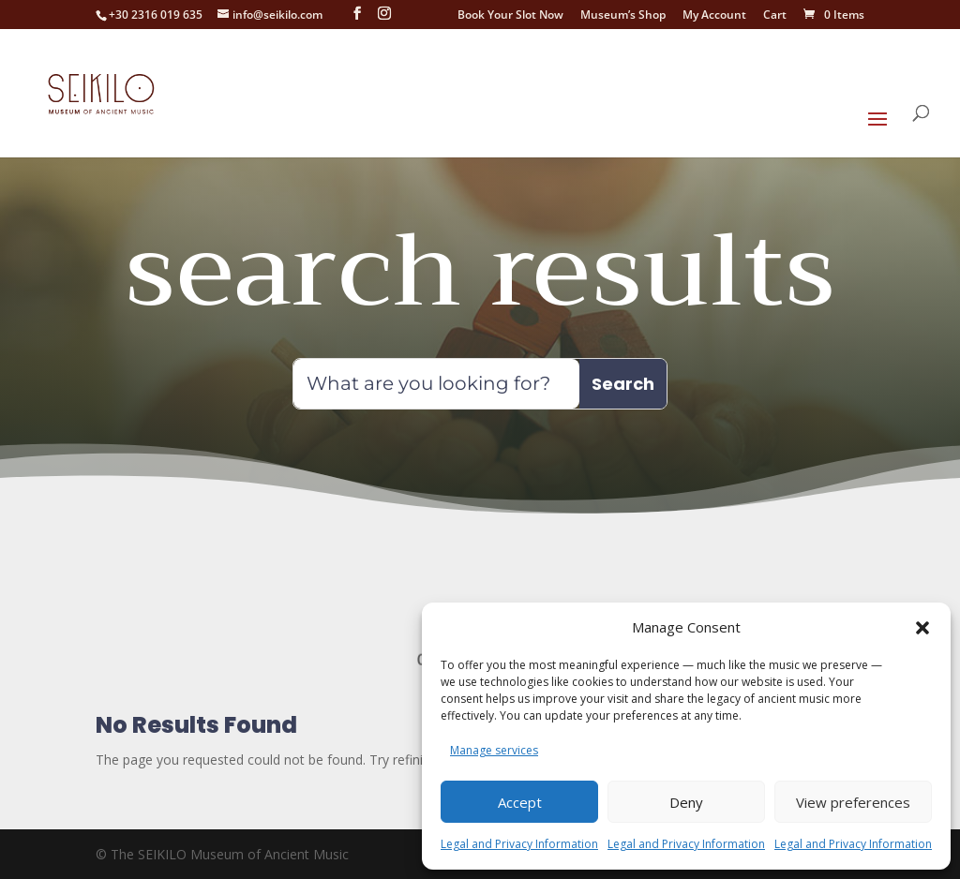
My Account (714, 15)
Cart (775, 15)
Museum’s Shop (623, 15)
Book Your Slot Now (510, 15)
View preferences (853, 802)
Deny (686, 802)
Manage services (494, 750)
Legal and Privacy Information (519, 844)
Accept (520, 802)
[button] (922, 616)
